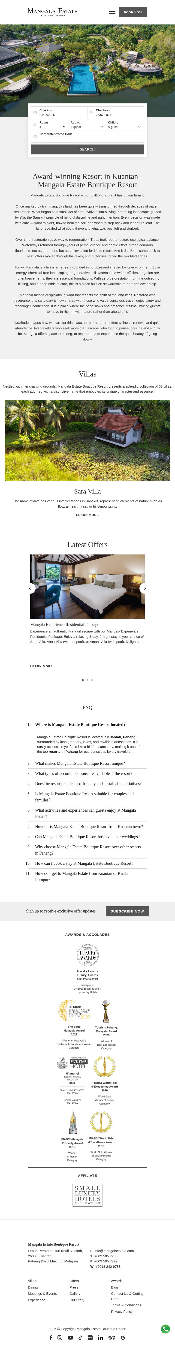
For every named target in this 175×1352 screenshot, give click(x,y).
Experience (36, 1301)
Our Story (76, 1301)
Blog (114, 1288)
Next (163, 465)
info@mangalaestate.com (114, 1252)
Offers (74, 1282)
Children (114, 122)
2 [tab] (87, 681)
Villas (32, 1282)
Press (73, 1288)
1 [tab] (83, 681)
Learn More (87, 516)
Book (133, 12)
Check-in (45, 110)
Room (43, 122)
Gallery (75, 1295)
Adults (75, 122)
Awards (117, 1282)
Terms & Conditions (126, 1306)
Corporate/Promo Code (55, 134)
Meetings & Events (42, 1295)
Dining (33, 1288)
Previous (5, 465)
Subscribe (128, 912)
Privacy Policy (122, 1312)
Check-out (103, 110)
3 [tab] (92, 681)
